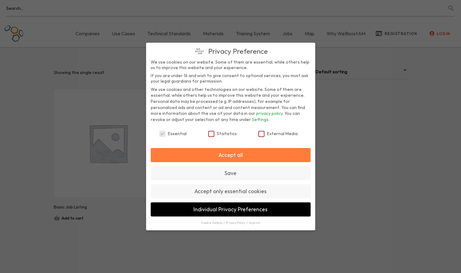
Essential (173, 133)
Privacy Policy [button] (236, 222)
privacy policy (269, 113)
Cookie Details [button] (212, 222)
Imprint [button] (254, 222)
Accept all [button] (230, 154)
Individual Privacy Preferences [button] (230, 209)
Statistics (222, 133)
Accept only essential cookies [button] (230, 191)
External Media (278, 133)
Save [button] (230, 173)
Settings (260, 119)
